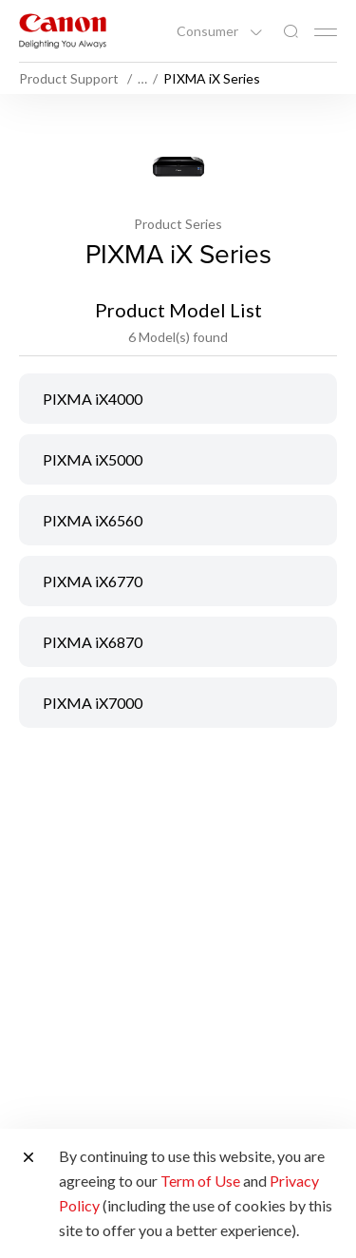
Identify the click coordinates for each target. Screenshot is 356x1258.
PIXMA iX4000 (92, 399)
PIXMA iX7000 (92, 703)
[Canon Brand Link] (62, 30)
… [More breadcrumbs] (142, 79)
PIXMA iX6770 (92, 581)
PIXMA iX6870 (92, 642)
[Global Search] (290, 32)
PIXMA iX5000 (92, 459)
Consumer (209, 31)
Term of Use (200, 1181)
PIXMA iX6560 (92, 520)
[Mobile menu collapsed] (325, 32)
